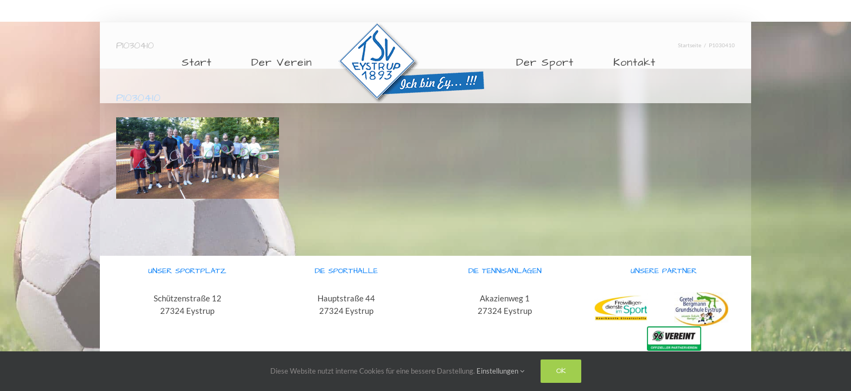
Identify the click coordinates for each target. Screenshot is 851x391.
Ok (561, 370)
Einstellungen (500, 371)
